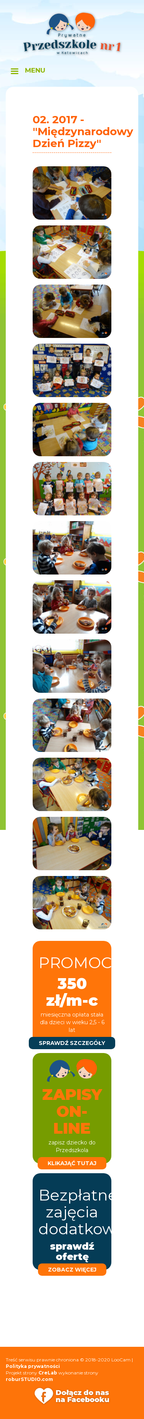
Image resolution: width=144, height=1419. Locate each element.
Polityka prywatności (33, 1366)
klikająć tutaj (72, 1163)
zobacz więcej (72, 1269)
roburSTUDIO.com (29, 1379)
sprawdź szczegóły (72, 1043)
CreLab (47, 1373)
